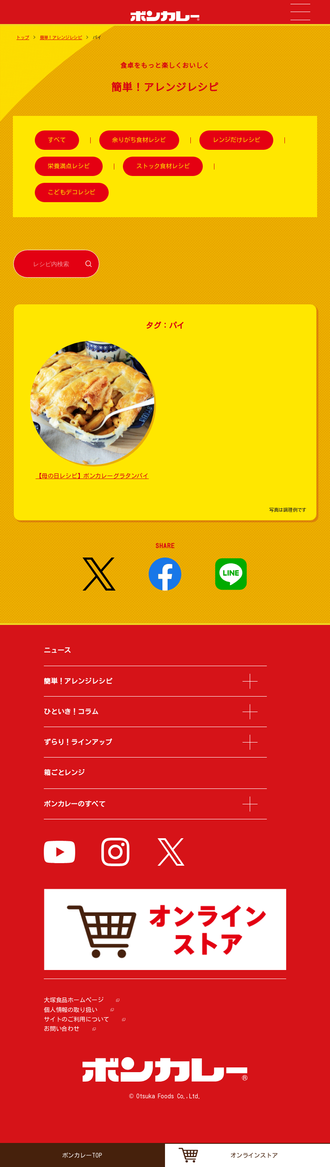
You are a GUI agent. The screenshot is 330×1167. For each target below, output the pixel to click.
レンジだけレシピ (236, 140)
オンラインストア (254, 1155)
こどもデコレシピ (71, 192)
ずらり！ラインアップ (78, 742)
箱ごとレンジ (64, 772)
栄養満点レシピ (68, 166)
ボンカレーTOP (82, 1155)
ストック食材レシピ (163, 166)
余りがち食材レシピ (139, 140)
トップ (22, 37)
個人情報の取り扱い (71, 1010)
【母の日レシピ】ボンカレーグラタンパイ (92, 476)
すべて (57, 140)
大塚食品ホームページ (74, 1000)
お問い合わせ (61, 1029)
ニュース (57, 650)
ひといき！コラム (71, 711)
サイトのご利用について (76, 1019)
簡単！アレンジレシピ (61, 37)
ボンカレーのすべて (74, 803)
